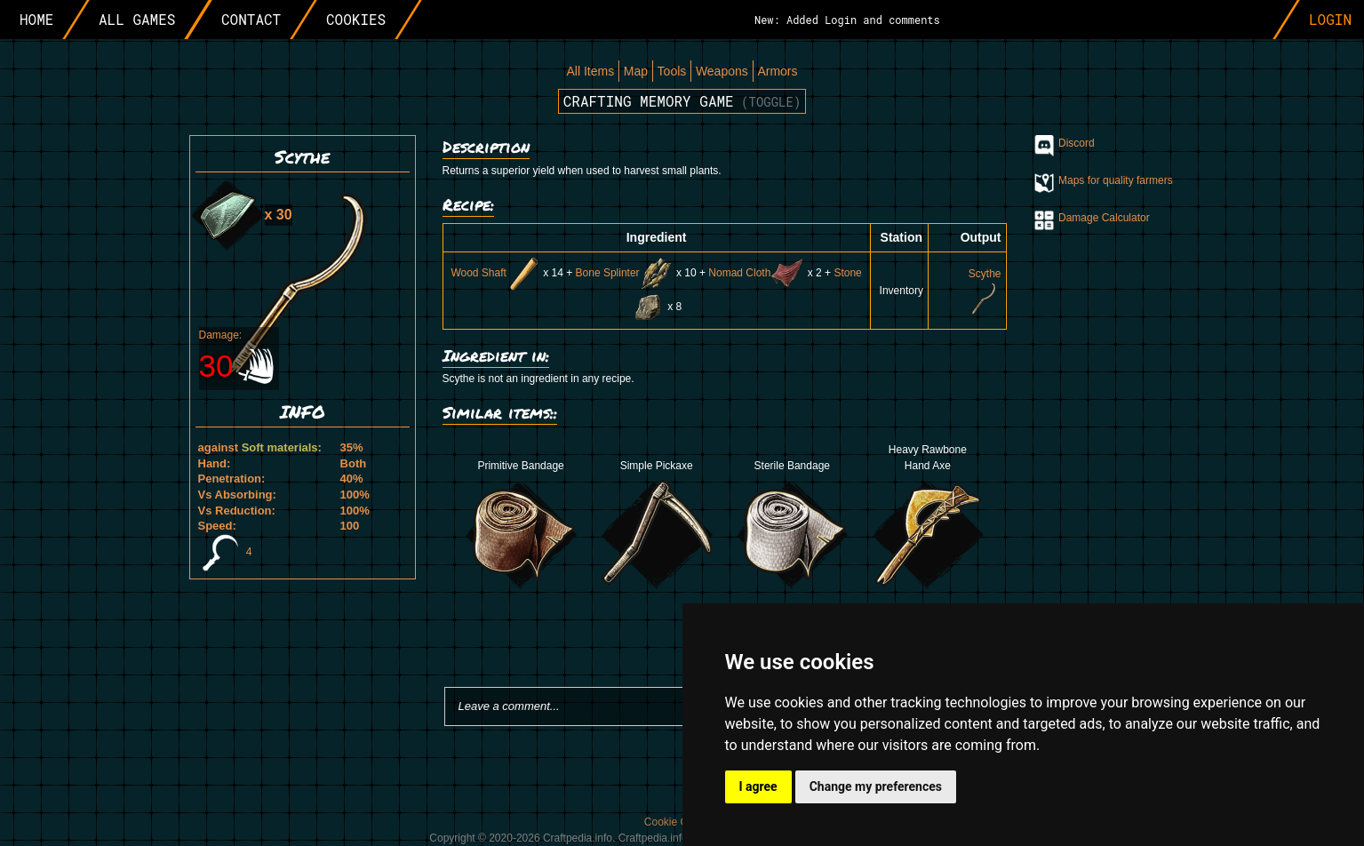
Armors (777, 71)
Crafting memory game (682, 101)
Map (636, 71)
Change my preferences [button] (876, 786)
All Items (590, 71)
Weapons (722, 71)
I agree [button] (758, 786)
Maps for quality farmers (1115, 180)
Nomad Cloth (756, 273)
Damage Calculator (1104, 218)
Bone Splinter (625, 273)
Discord (1076, 143)
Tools (672, 71)
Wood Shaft (495, 273)
